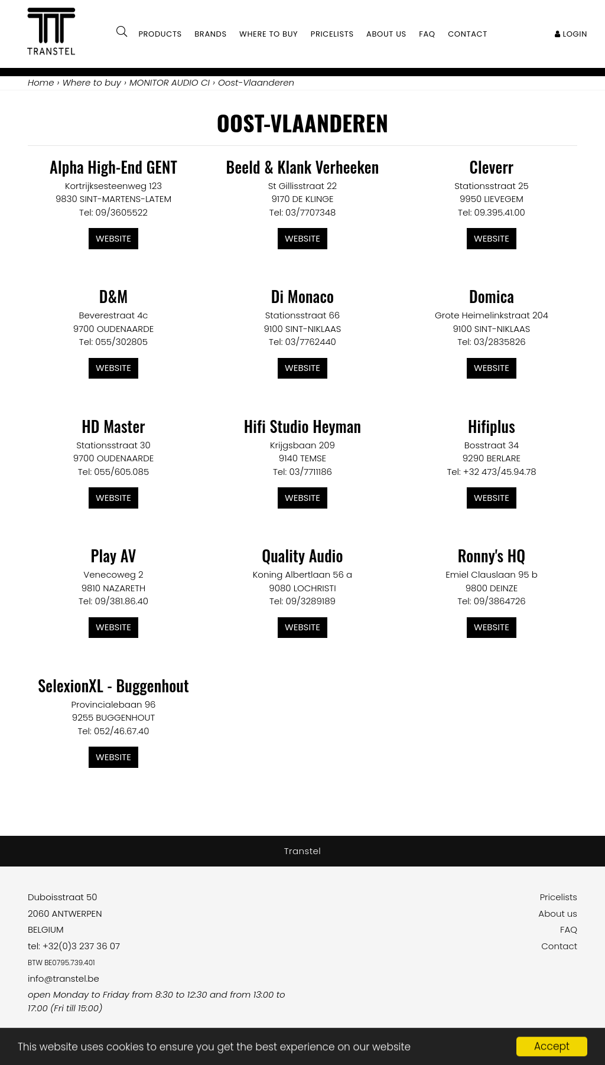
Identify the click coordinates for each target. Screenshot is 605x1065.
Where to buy (268, 34)
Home (41, 82)
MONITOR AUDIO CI (169, 82)
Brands (210, 34)
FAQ (568, 929)
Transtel (302, 851)
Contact (559, 946)
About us (557, 913)
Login (571, 34)
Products (160, 34)
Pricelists (558, 897)
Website (113, 238)
